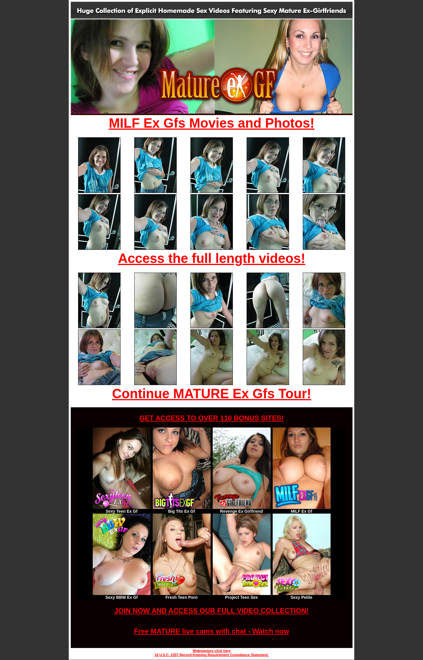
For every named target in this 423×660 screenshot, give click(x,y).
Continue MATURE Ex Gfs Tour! (211, 393)
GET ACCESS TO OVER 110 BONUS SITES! (211, 418)
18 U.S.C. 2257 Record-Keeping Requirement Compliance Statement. (211, 655)
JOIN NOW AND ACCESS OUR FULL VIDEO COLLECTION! (211, 611)
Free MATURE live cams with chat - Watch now (211, 631)
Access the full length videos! (211, 258)
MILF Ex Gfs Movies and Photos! (211, 123)
